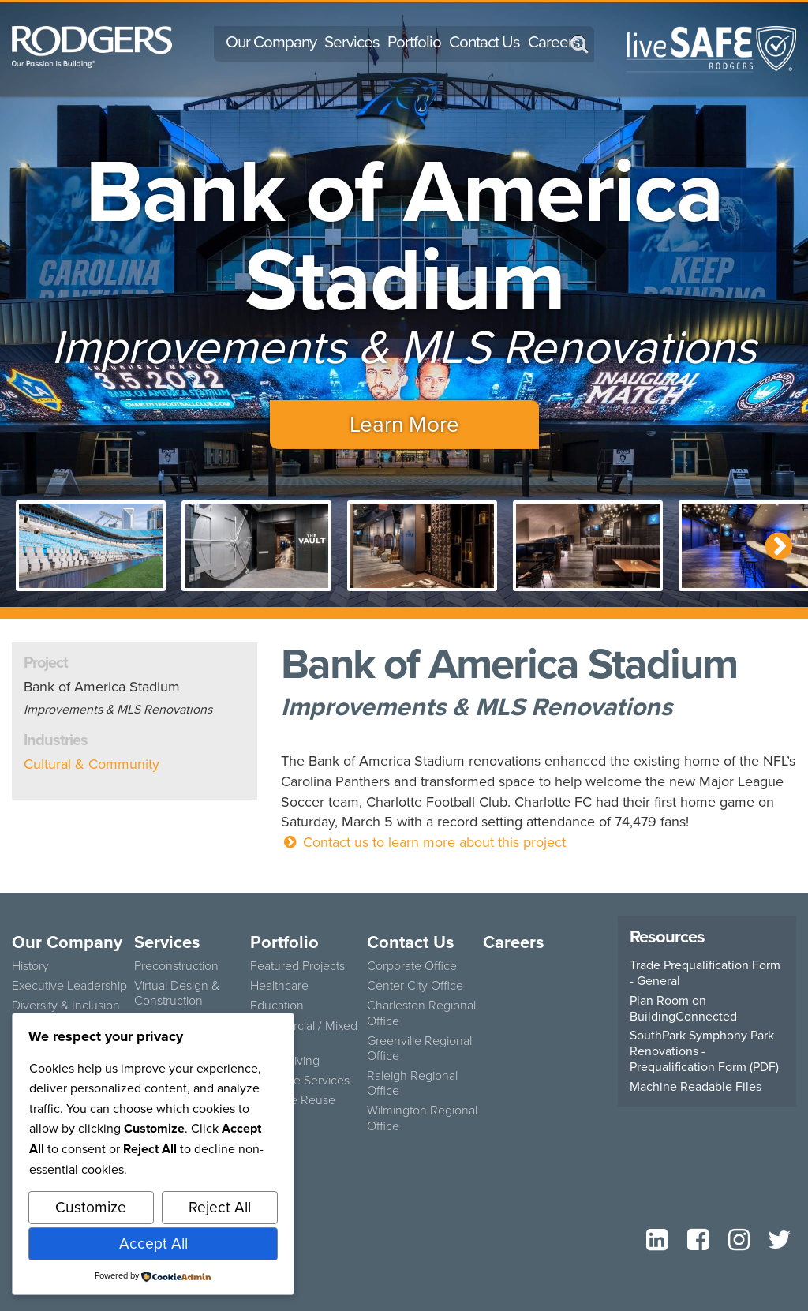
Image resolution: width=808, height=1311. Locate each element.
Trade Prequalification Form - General (705, 973)
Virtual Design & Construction (176, 992)
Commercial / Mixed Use (303, 1033)
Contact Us (484, 42)
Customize (90, 1207)
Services (352, 42)
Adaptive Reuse (292, 1100)
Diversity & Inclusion (66, 1005)
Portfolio (414, 42)
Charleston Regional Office (421, 1012)
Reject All (220, 1207)
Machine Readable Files (695, 1087)
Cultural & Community (91, 764)
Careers (554, 42)
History (30, 966)
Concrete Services (300, 1080)
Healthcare (279, 985)
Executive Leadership (69, 985)
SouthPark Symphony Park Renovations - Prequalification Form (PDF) (704, 1051)
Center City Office (415, 985)
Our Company (271, 42)
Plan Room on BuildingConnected (683, 1008)
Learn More (404, 424)
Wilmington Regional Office (422, 1117)
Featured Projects (297, 966)
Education (277, 1005)
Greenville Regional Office (419, 1048)
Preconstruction (176, 966)
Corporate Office (412, 966)
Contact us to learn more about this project (423, 842)
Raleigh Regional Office (412, 1082)
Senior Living (285, 1060)
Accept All (153, 1243)
